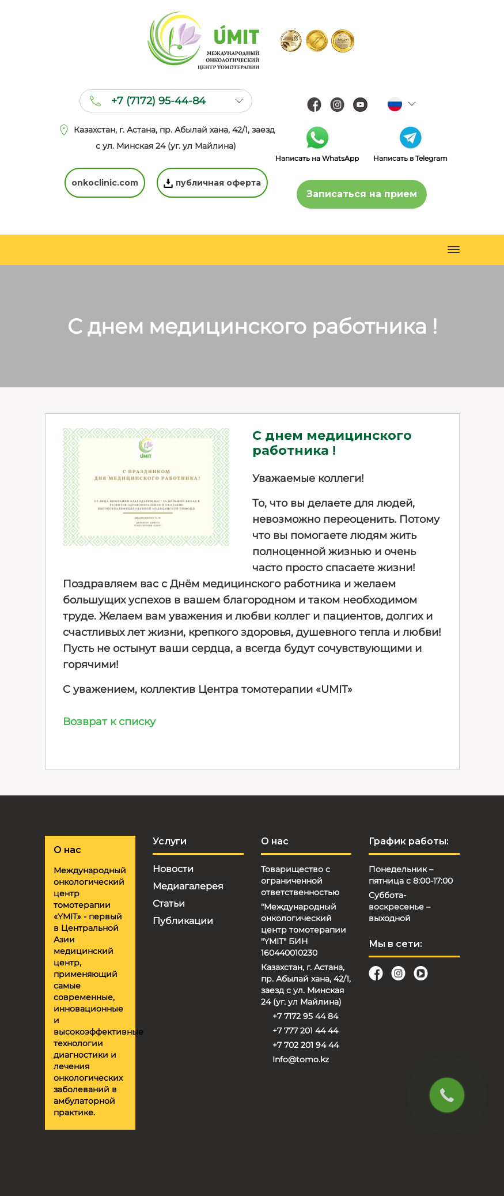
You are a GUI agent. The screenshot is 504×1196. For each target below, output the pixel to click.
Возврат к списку (109, 721)
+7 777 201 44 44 (305, 1030)
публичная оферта (212, 183)
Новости (173, 868)
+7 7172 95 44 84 (305, 1016)
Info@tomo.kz (300, 1059)
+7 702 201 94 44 (305, 1045)
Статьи (169, 903)
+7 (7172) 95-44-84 (158, 101)
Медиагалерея (188, 886)
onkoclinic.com (104, 183)
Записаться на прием (361, 193)
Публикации (183, 920)
